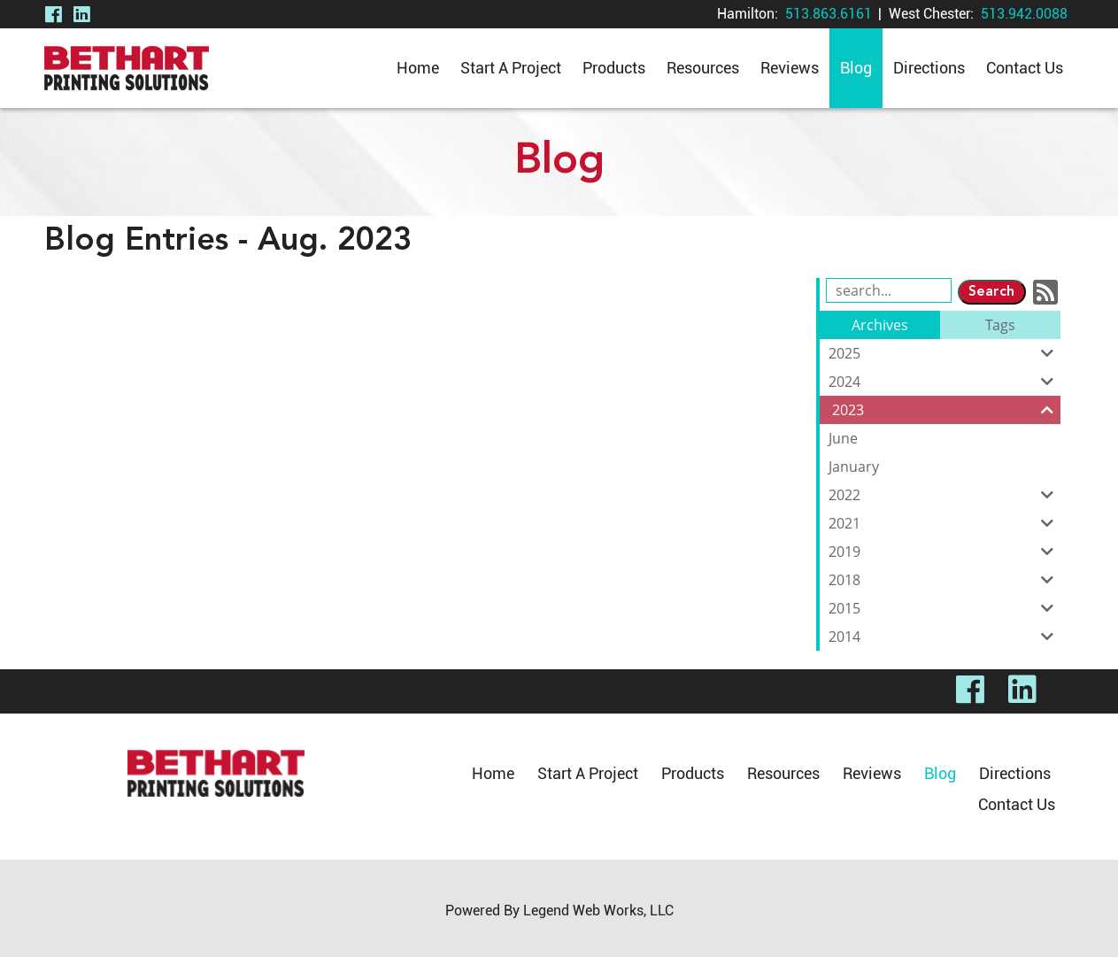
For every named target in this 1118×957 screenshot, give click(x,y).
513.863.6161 (828, 13)
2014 (944, 636)
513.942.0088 (1024, 13)
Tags (1000, 325)
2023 (946, 410)
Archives (880, 325)
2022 (944, 495)
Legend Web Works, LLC (598, 910)
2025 (944, 353)
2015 (944, 608)
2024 (944, 381)
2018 (944, 580)
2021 (944, 523)
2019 (944, 551)
